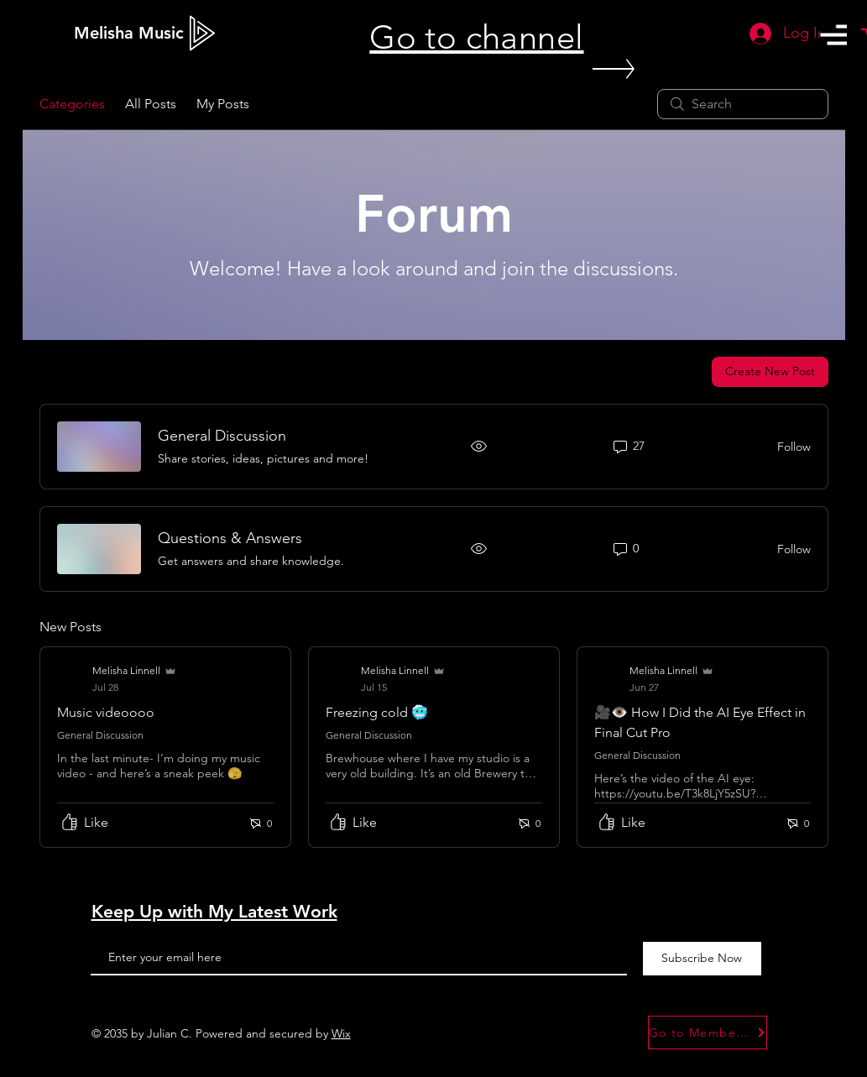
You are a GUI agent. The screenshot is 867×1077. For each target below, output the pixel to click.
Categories (72, 104)
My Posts (222, 104)
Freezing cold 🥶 (377, 712)
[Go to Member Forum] (707, 1032)
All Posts (150, 104)
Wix (341, 1033)
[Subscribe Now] (702, 958)
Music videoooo (105, 712)
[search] (742, 104)
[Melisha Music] (129, 32)
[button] (833, 34)
